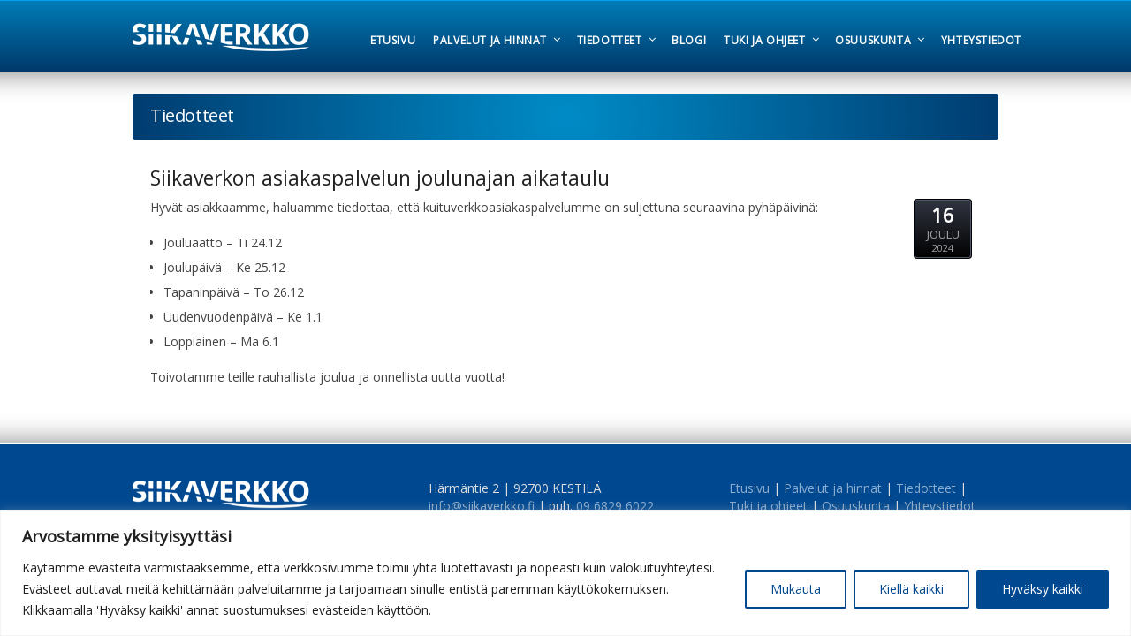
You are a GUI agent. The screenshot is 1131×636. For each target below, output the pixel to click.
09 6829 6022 (615, 505)
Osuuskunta (856, 505)
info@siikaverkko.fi (482, 505)
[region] (565, 573)
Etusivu (749, 488)
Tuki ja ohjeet (768, 505)
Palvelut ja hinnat (833, 488)
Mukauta (795, 588)
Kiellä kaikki (911, 588)
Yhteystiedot (939, 505)
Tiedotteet (926, 488)
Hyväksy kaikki (1042, 588)
